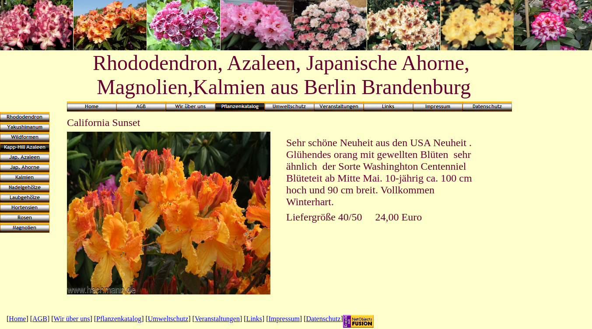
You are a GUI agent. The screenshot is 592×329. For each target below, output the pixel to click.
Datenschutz (323, 318)
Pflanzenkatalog (118, 318)
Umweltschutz (168, 318)
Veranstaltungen (217, 318)
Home (17, 318)
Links (254, 318)
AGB (39, 318)
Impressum (284, 318)
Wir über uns (72, 318)
